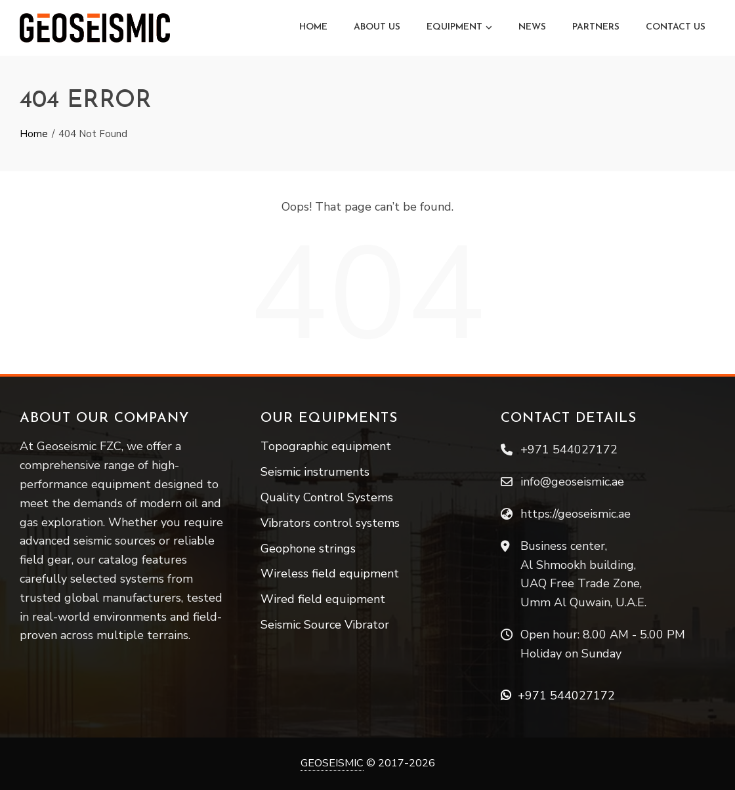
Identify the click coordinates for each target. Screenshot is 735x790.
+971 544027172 (558, 695)
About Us (377, 27)
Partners (596, 27)
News (532, 27)
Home (313, 27)
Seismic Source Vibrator (325, 625)
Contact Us (675, 27)
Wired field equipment (323, 599)
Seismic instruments (315, 472)
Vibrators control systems (330, 523)
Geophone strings (308, 548)
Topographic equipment (326, 446)
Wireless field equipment (330, 573)
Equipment (459, 27)
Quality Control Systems (327, 497)
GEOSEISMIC (332, 763)
